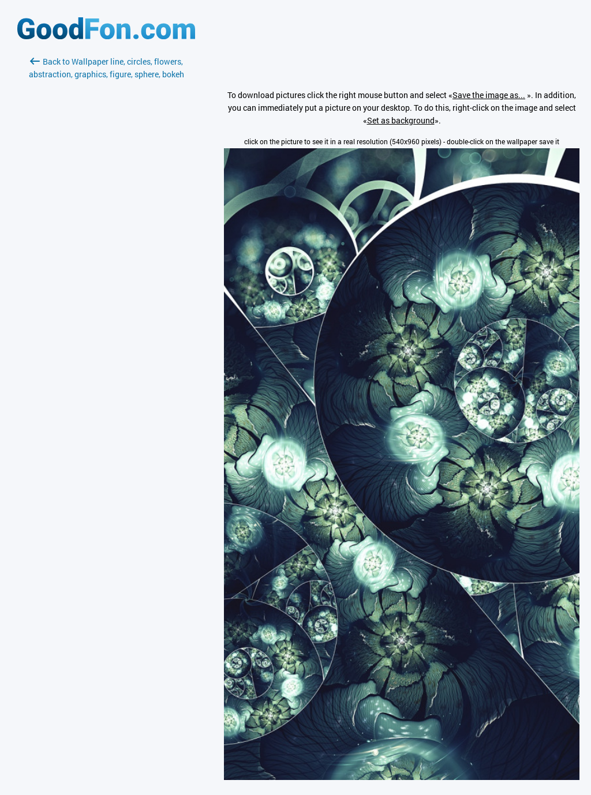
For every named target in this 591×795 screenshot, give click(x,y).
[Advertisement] (106, 217)
